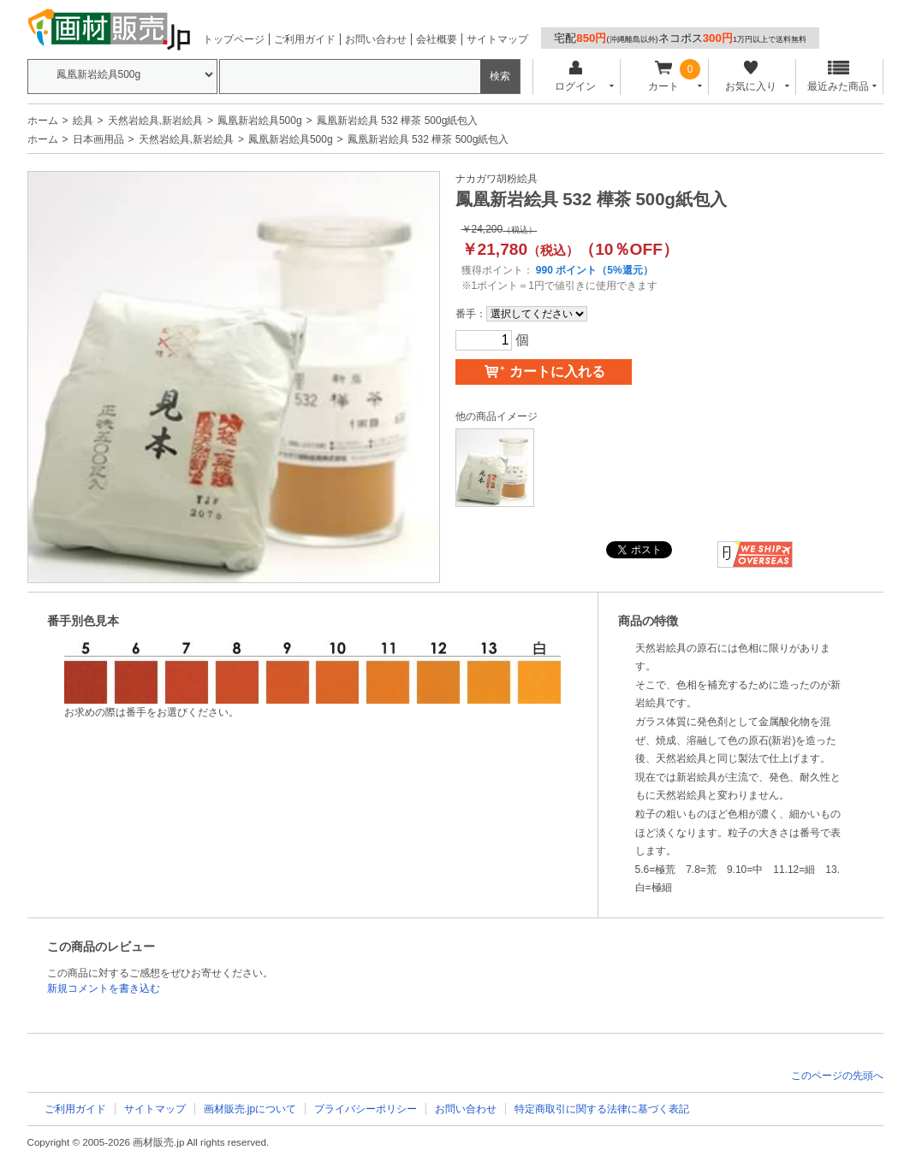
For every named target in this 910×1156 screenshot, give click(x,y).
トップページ (234, 39)
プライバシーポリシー (365, 1109)
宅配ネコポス (680, 38)
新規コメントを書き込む (103, 988)
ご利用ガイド (305, 39)
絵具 (83, 121)
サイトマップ (497, 39)
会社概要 (436, 39)
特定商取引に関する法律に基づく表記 (601, 1109)
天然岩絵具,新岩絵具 (155, 121)
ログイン (576, 76)
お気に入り (751, 76)
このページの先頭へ (837, 1076)
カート (663, 76)
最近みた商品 (838, 76)
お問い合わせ (376, 39)
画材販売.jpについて (250, 1109)
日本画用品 (98, 139)
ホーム (42, 121)
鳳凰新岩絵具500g (259, 121)
